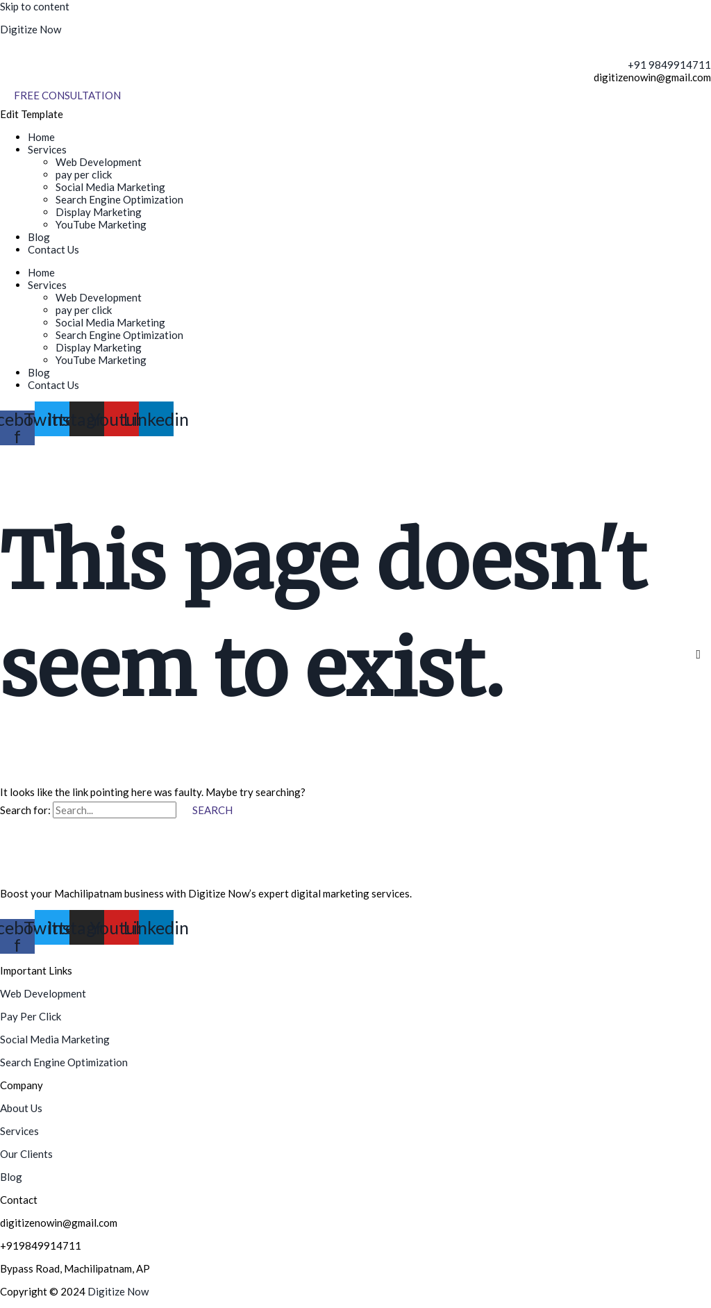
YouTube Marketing (101, 224)
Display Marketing (99, 212)
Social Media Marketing (110, 187)
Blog (39, 237)
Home (41, 137)
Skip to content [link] (34, 6)
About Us (21, 1108)
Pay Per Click (30, 1016)
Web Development (99, 162)
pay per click (84, 174)
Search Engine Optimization (119, 199)
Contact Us (53, 249)
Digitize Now (30, 29)
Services (47, 149)
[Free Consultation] (67, 95)
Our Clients (26, 1154)
